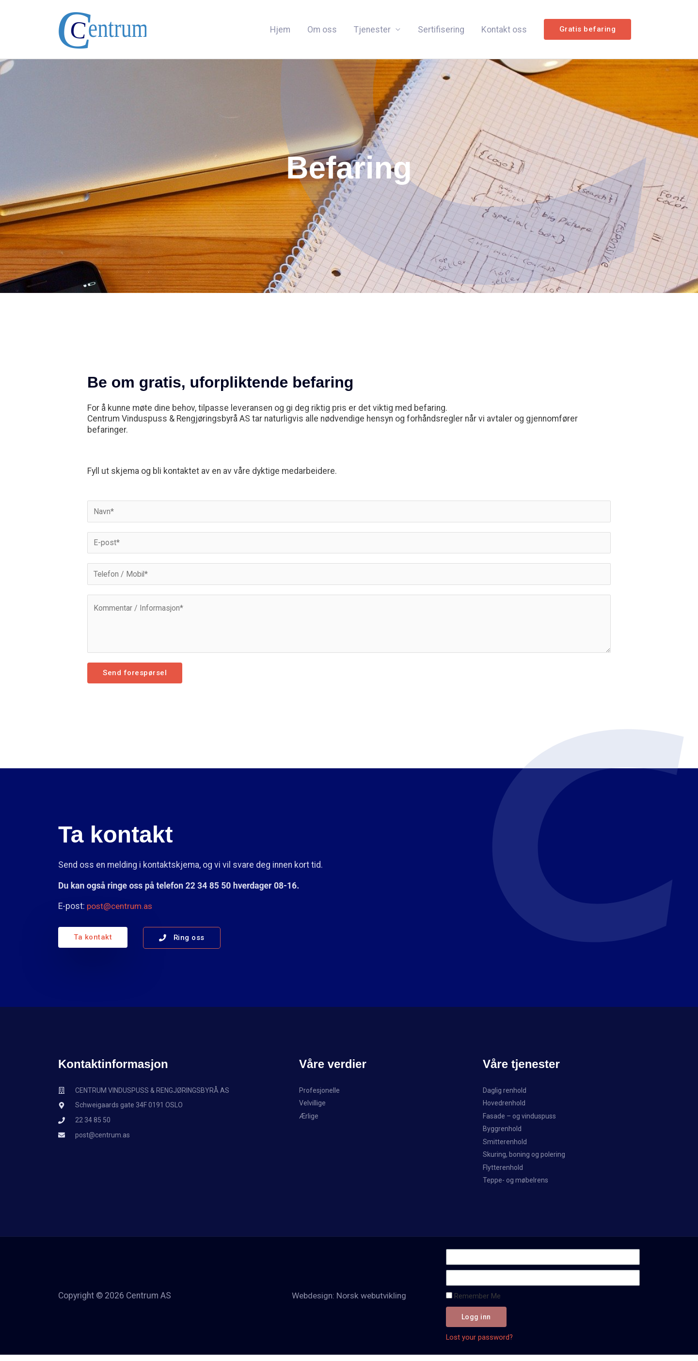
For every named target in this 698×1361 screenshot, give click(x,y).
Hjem (280, 31)
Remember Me (473, 1301)
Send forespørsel (135, 676)
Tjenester (372, 31)
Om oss (322, 31)
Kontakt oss (504, 31)
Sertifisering (441, 31)
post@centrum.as (121, 910)
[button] (588, 31)
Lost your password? (479, 1342)
